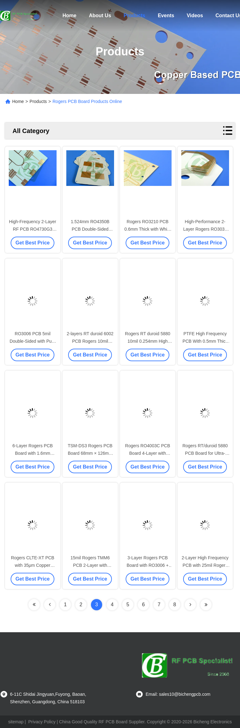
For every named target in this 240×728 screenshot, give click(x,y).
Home (69, 15)
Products (134, 15)
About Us (100, 15)
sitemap (15, 721)
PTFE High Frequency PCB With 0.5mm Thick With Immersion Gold (205, 341)
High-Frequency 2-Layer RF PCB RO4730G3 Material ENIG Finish (32, 229)
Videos (195, 15)
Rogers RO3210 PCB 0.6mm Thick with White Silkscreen (147, 229)
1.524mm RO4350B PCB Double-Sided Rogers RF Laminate (90, 229)
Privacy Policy (42, 721)
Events (166, 15)
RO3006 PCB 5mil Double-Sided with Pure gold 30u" (33, 341)
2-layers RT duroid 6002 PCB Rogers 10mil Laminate (90, 341)
